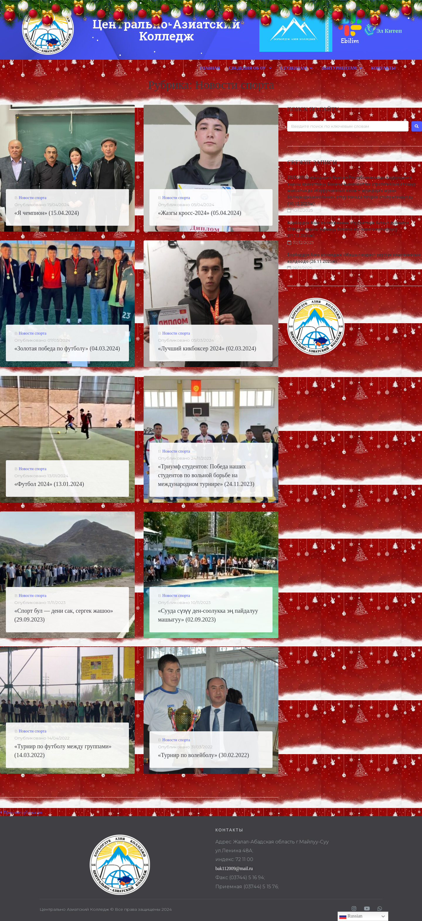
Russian (351, 916)
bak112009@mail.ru (234, 868)
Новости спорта (32, 198)
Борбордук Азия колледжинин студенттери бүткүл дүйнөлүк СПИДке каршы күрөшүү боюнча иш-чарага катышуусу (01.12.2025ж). (348, 229)
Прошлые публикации (21, 812)
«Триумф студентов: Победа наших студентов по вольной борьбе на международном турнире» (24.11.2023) (206, 475)
